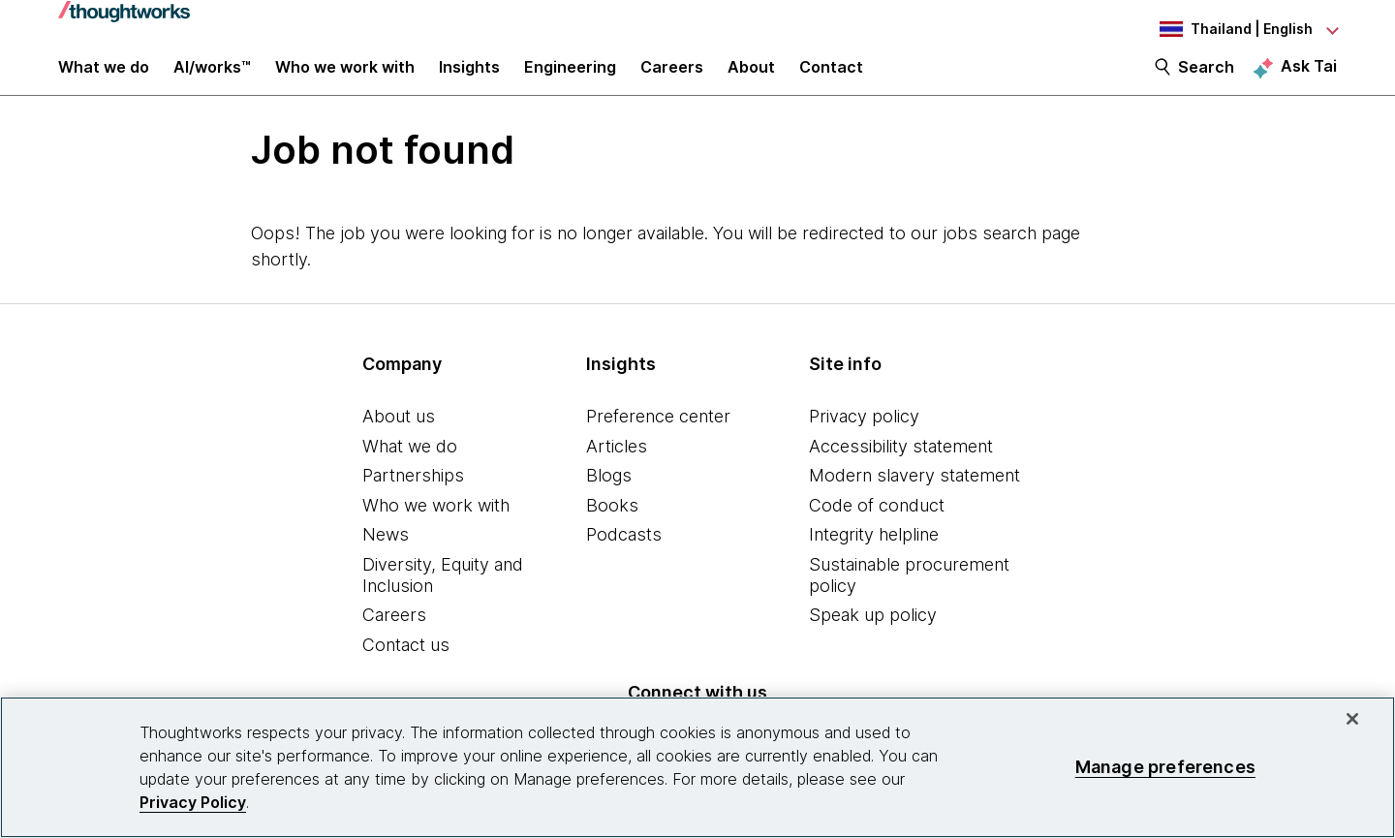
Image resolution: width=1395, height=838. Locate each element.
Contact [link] (831, 79)
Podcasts (624, 554)
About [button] (751, 79)
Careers (394, 635)
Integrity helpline (874, 554)
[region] (697, 767)
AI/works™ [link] (212, 79)
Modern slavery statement (914, 495)
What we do (409, 466)
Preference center (658, 436)
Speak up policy (873, 635)
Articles (616, 466)
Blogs (609, 495)
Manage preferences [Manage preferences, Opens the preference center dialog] (1165, 767)
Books (612, 525)
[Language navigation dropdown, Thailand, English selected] (1230, 29)
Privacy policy (864, 436)
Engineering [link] (570, 79)
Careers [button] (671, 79)
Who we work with (436, 525)
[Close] (1352, 719)
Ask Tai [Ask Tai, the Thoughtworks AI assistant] (1309, 78)
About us (398, 436)
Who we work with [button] (345, 79)
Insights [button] (469, 79)
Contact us (406, 665)
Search (1206, 79)
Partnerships (413, 495)
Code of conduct (877, 525)
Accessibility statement (901, 466)
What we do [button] (103, 79)
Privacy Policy (193, 802)
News (385, 554)
